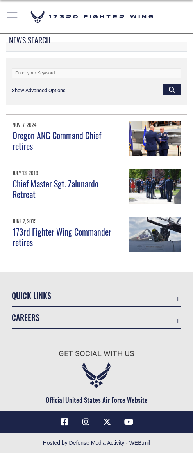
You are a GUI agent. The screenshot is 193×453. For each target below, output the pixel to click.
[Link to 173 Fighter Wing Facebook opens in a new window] (64, 422)
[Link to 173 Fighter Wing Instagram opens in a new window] (86, 422)
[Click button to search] (172, 89)
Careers (25, 317)
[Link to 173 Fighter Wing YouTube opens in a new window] (128, 422)
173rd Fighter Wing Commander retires (62, 236)
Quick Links (31, 295)
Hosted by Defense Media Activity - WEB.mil (96, 443)
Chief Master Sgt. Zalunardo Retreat (55, 188)
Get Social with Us (96, 353)
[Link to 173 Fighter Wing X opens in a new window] (107, 422)
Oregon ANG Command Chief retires (57, 140)
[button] (12, 16)
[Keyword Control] (96, 73)
